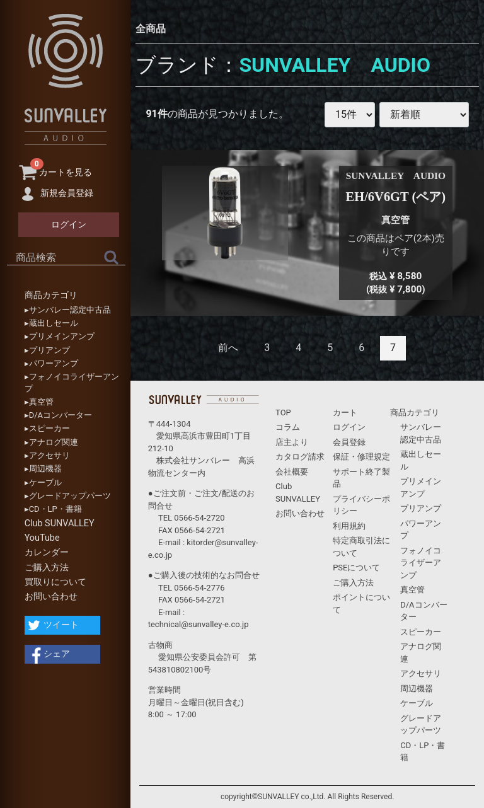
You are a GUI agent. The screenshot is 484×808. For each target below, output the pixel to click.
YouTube (42, 538)
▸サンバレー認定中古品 (68, 310)
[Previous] (228, 348)
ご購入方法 (47, 567)
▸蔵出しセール (51, 323)
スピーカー (420, 632)
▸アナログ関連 (51, 442)
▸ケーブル (43, 482)
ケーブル (416, 703)
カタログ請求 (300, 456)
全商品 (150, 29)
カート (345, 412)
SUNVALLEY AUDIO (334, 65)
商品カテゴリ (51, 295)
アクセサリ (420, 673)
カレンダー (47, 552)
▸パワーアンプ (51, 363)
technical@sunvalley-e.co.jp (198, 624)
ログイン (349, 427)
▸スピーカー (47, 428)
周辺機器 (416, 688)
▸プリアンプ (47, 350)
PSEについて (356, 567)
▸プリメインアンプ (60, 336)
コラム (287, 427)
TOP (283, 412)
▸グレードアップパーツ (68, 495)
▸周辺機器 (43, 468)
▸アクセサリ (47, 455)
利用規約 (349, 526)
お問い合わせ (51, 596)
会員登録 (349, 442)
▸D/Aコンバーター (58, 415)
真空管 (412, 589)
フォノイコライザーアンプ (420, 563)
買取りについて (55, 582)
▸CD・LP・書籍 (53, 509)
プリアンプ (420, 508)
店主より (291, 442)
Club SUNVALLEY (60, 523)
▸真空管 (39, 402)
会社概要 (291, 471)
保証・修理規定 (361, 456)
